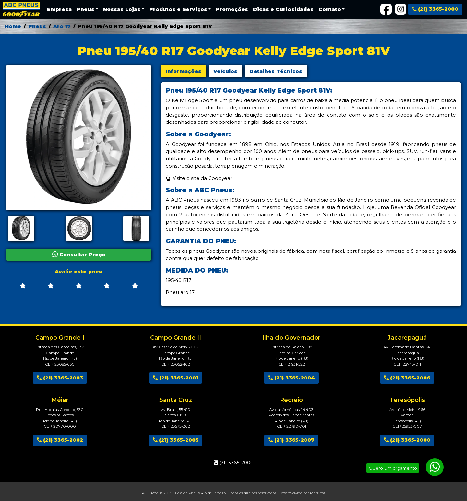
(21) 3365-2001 (175, 378)
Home (13, 26)
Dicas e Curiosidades (283, 9)
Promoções (232, 9)
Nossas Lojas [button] (121, 9)
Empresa (59, 9)
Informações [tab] (183, 71)
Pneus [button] (85, 9)
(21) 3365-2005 (175, 440)
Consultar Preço (78, 254)
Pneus (37, 26)
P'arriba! (317, 493)
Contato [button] (329, 9)
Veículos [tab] (225, 71)
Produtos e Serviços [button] (178, 9)
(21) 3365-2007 (291, 440)
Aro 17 (62, 26)
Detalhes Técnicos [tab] (275, 71)
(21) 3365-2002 (60, 440)
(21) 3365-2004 (291, 378)
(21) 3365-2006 (407, 378)
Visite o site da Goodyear (202, 178)
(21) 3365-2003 (60, 378)
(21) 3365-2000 (435, 9)
